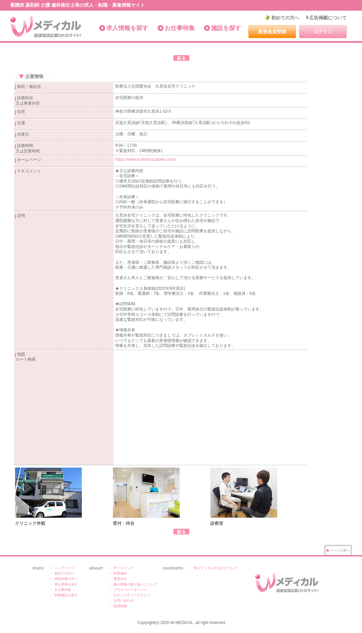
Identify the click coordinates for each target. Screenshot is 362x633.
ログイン (323, 31)
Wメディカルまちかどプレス (215, 568)
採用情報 (120, 606)
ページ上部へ (340, 550)
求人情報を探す (127, 28)
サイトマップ (124, 568)
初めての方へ (285, 17)
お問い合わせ (124, 600)
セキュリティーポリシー (132, 595)
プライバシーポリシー (130, 590)
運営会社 (120, 579)
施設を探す (226, 28)
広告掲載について (328, 17)
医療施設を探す (66, 595)
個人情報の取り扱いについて (135, 584)
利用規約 (120, 573)
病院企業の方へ (66, 579)
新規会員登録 (272, 31)
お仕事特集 (180, 28)
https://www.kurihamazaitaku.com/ (145, 159)
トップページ (64, 568)
